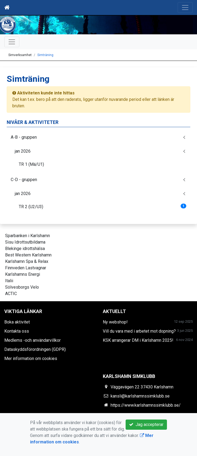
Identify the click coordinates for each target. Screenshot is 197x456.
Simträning (45, 55)
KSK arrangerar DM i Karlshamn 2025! (138, 340)
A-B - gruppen (24, 137)
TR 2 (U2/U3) (102, 206)
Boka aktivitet (17, 322)
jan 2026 (23, 151)
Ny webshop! (115, 322)
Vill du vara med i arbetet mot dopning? (139, 331)
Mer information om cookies (30, 358)
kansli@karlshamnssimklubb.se (140, 396)
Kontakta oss (16, 331)
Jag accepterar (146, 424)
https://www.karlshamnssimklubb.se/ (146, 405)
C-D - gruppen (24, 179)
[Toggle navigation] (185, 7)
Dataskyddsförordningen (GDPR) (35, 349)
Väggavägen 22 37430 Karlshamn (142, 386)
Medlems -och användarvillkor (32, 340)
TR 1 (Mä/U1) (31, 164)
